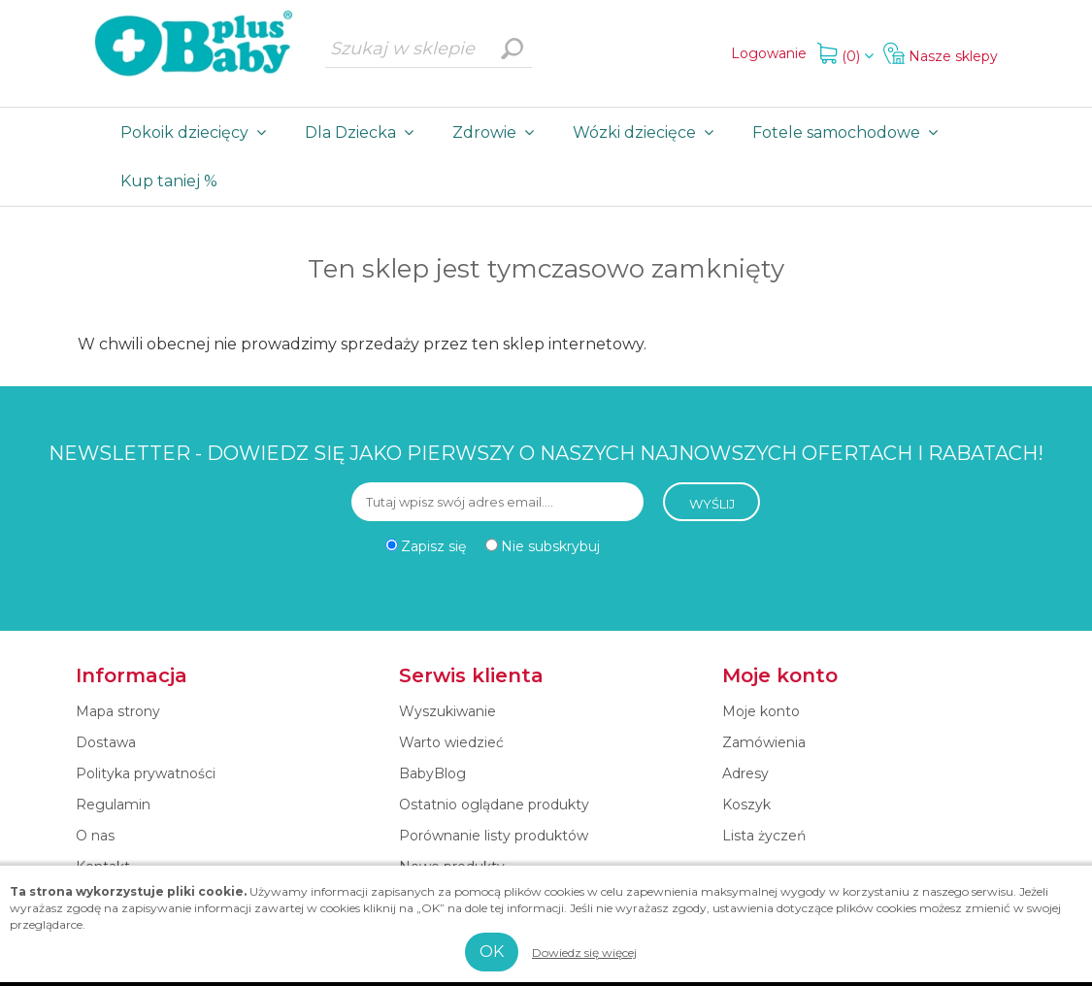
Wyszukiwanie (512, 48)
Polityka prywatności (145, 773)
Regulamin (113, 804)
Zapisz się (433, 546)
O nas (95, 835)
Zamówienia (764, 742)
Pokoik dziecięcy (197, 132)
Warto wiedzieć (451, 742)
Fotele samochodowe (848, 132)
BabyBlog (432, 773)
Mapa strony (118, 711)
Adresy (745, 773)
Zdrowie (497, 132)
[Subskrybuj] (497, 501)
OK (492, 951)
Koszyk (746, 804)
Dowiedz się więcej (584, 952)
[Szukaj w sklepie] (428, 48)
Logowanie (769, 53)
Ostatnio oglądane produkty (494, 804)
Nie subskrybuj (550, 546)
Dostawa (106, 742)
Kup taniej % (168, 181)
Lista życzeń (764, 835)
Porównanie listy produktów (493, 835)
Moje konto (761, 711)
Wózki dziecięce (647, 132)
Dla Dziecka (363, 132)
